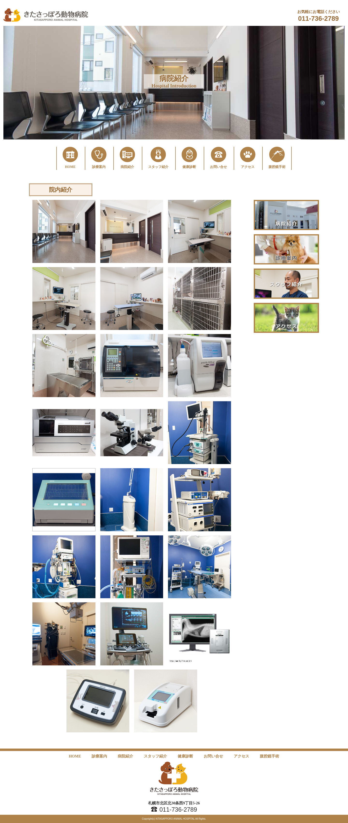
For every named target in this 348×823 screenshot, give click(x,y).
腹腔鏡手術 (269, 756)
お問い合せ (213, 756)
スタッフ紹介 (155, 756)
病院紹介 (125, 756)
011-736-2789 (318, 18)
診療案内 (99, 756)
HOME (75, 756)
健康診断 (185, 756)
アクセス (241, 756)
